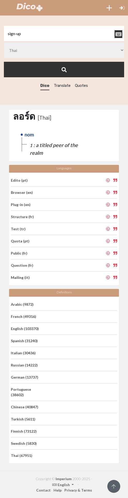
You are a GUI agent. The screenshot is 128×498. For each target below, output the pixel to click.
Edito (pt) (19, 180)
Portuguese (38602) (21, 392)
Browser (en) (22, 192)
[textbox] (64, 33)
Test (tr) (18, 229)
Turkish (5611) (23, 419)
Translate (62, 85)
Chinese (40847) (24, 407)
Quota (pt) (20, 241)
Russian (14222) (24, 365)
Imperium (64, 479)
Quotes (81, 85)
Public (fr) (19, 253)
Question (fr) (22, 265)
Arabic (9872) (22, 304)
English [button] (61, 484)
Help (58, 490)
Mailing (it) (20, 277)
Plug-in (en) (21, 204)
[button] (109, 8)
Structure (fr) (22, 216)
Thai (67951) (21, 455)
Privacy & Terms (78, 490)
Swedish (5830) (24, 443)
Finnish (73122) (24, 431)
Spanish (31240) (24, 341)
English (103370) (25, 328)
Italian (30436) (23, 353)
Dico (44, 85)
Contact (43, 490)
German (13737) (24, 377)
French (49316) (23, 316)
